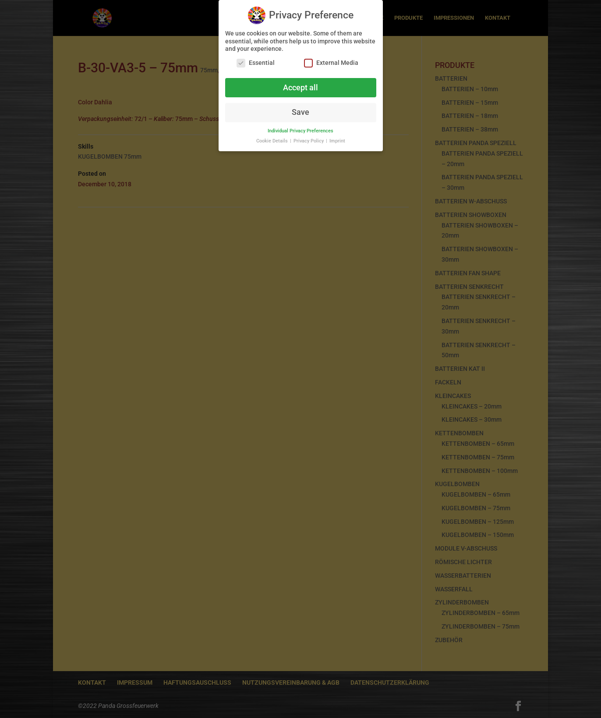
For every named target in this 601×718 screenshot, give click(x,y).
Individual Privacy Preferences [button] (300, 127)
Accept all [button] (300, 83)
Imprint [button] (337, 137)
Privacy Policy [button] (309, 137)
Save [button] (300, 108)
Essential (256, 59)
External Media (331, 59)
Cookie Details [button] (272, 137)
